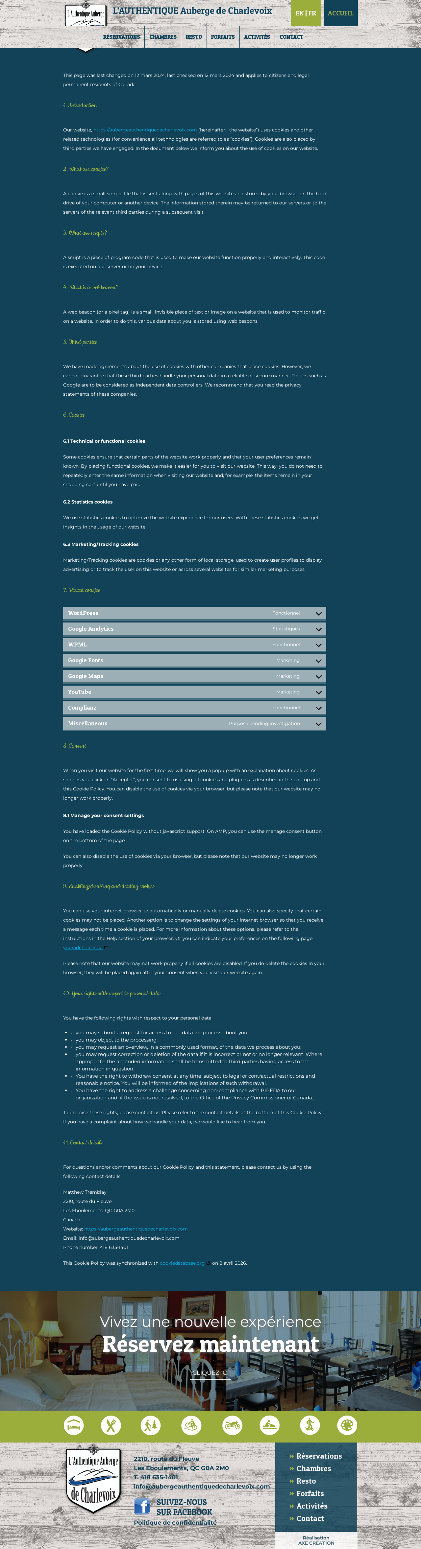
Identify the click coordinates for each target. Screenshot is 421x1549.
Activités (257, 37)
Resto (194, 37)
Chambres (163, 37)
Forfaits (223, 37)
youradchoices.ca (83, 948)
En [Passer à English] (300, 13)
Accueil (341, 13)
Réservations (121, 37)
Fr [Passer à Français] (312, 13)
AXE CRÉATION (316, 1543)
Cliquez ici (210, 1372)
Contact (291, 37)
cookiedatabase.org (182, 1263)
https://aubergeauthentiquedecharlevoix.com (145, 130)
